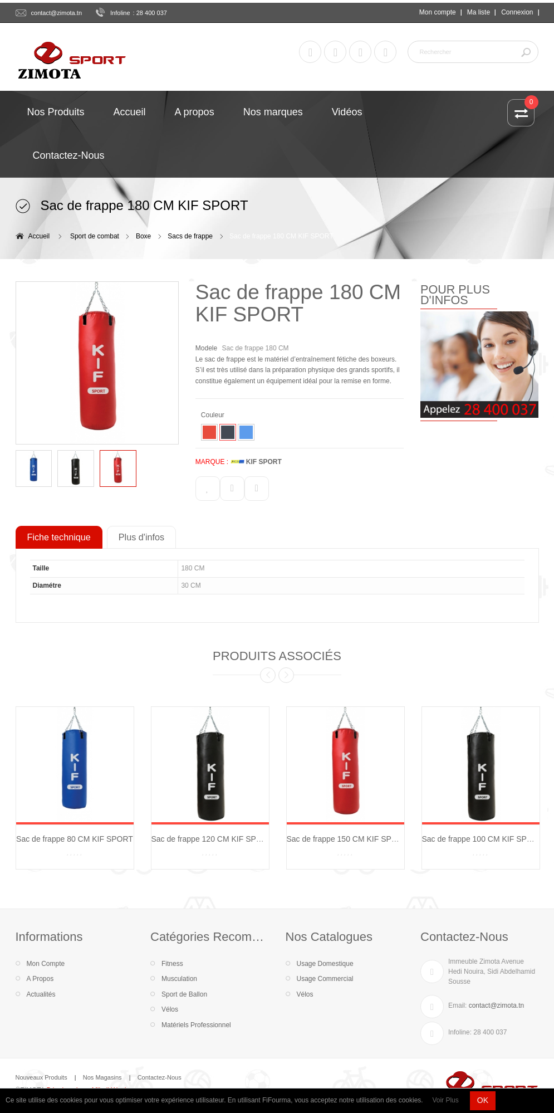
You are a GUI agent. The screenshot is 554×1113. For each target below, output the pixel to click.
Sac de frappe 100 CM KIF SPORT (482, 838)
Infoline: (460, 1032)
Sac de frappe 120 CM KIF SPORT (212, 838)
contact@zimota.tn (56, 12)
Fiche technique (59, 537)
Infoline (120, 12)
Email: (457, 1005)
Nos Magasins (102, 1077)
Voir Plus (445, 1100)
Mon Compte (46, 964)
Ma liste (478, 12)
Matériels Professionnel (196, 1025)
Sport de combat (94, 236)
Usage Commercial (325, 979)
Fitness (172, 964)
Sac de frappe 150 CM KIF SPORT (347, 838)
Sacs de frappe (190, 236)
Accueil (39, 236)
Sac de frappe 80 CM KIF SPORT (74, 838)
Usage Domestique (325, 964)
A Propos (40, 979)
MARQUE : (211, 462)
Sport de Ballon (184, 994)
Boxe (143, 236)
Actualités (41, 994)
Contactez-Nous (160, 1077)
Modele (206, 348)
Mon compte (437, 12)
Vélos (169, 1009)
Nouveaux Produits (41, 1077)
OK (482, 1100)
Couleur (213, 415)
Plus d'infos (141, 537)
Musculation (179, 979)
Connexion (517, 12)
